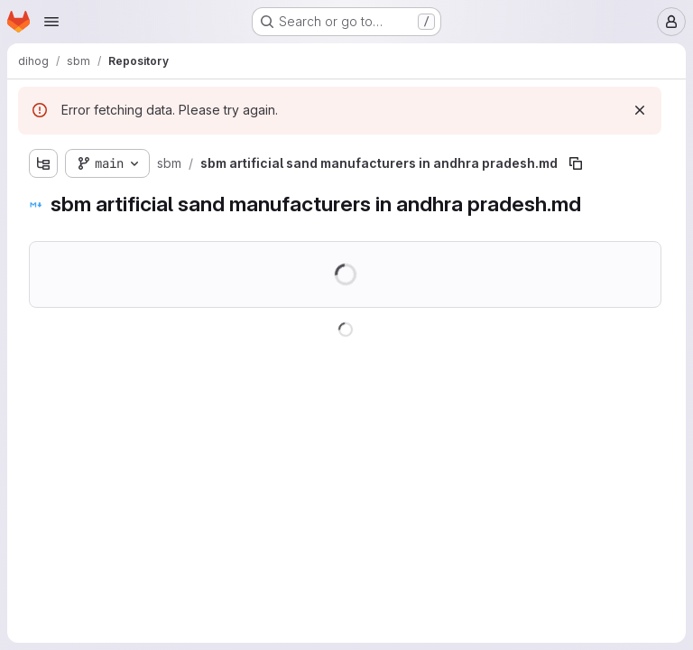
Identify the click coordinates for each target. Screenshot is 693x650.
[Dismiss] (640, 110)
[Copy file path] (575, 163)
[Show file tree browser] (43, 163)
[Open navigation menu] (51, 21)
